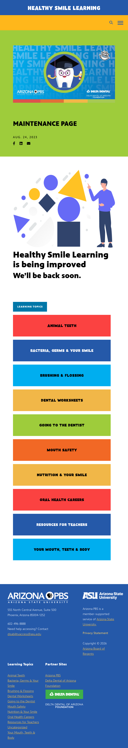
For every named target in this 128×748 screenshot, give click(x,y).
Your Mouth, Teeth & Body (62, 550)
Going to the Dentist (61, 426)
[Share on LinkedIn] (23, 143)
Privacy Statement (95, 633)
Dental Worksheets (62, 401)
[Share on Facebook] (16, 143)
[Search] (110, 22)
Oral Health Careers (62, 500)
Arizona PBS (53, 675)
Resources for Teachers (61, 525)
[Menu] (120, 22)
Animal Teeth (61, 326)
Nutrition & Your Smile (62, 475)
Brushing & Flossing (62, 376)
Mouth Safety (62, 450)
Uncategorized (17, 727)
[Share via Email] (31, 143)
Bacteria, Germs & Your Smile (61, 351)
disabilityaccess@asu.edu (24, 634)
